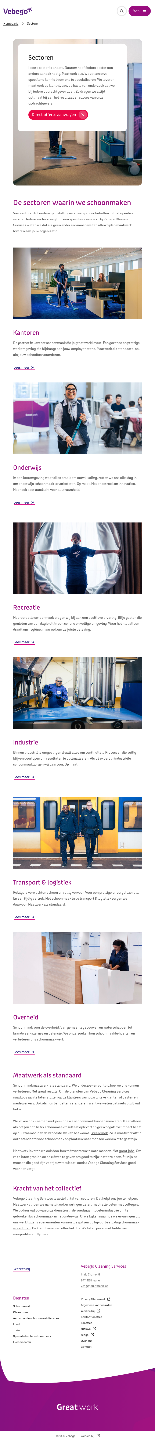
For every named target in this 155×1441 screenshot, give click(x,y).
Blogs (87, 1334)
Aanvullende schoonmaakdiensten (36, 1318)
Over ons (86, 1340)
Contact (86, 1346)
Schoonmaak (21, 1306)
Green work (99, 1133)
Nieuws (88, 1329)
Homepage (10, 23)
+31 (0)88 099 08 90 (94, 1286)
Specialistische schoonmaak (32, 1336)
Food (16, 1324)
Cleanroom (20, 1312)
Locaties (86, 1323)
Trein (16, 1330)
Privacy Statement (95, 1299)
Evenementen (22, 1342)
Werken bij (90, 1311)
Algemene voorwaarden (96, 1305)
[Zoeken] (122, 11)
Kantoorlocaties (91, 1317)
